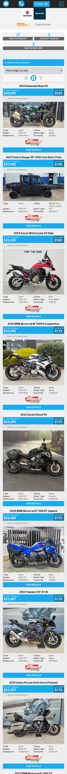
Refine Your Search (17, 62)
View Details (33, 150)
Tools (41, 4)
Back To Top (33, 685)
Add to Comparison (18, 98)
